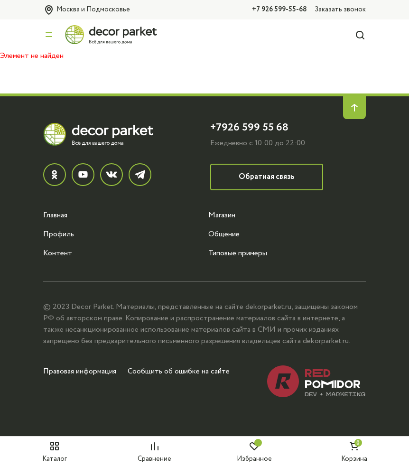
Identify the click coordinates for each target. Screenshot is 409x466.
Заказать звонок (340, 9)
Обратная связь (267, 176)
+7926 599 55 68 (249, 127)
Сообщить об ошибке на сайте (179, 371)
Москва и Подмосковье (86, 10)
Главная (55, 215)
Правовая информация (79, 371)
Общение (224, 234)
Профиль (58, 234)
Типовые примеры (237, 253)
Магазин (221, 215)
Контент (57, 253)
